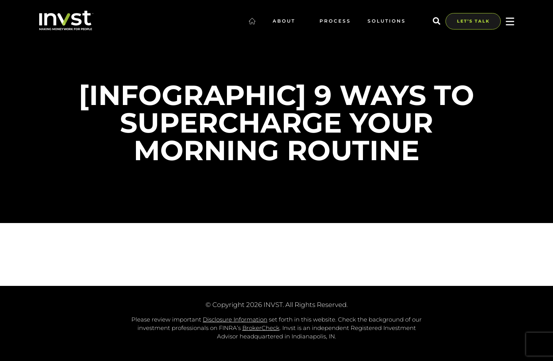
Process (335, 21)
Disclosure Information (235, 319)
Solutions (391, 20)
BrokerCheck (261, 327)
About (288, 20)
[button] (436, 21)
